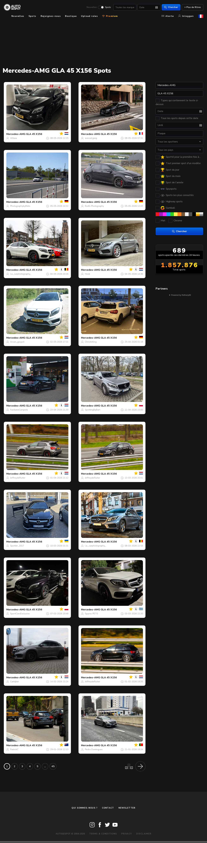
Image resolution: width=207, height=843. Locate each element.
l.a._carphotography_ (20, 273)
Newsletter (126, 808)
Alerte (168, 16)
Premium (110, 16)
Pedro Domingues (94, 749)
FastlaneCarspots (19, 409)
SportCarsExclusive (20, 613)
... (45, 766)
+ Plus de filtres (192, 7)
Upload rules (89, 16)
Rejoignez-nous (51, 16)
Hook (87, 273)
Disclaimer (143, 833)
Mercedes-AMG (15, 134)
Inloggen (186, 16)
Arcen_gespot (17, 341)
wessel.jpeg (91, 138)
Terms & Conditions (103, 833)
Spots (108, 7)
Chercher (171, 7)
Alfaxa (13, 138)
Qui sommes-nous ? (84, 808)
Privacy (126, 833)
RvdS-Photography (94, 206)
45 (53, 766)
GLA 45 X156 (34, 134)
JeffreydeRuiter (17, 477)
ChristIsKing (91, 341)
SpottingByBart (92, 409)
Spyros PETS (91, 613)
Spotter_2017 (17, 545)
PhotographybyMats (20, 206)
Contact (108, 808)
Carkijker (14, 681)
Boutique (71, 16)
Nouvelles (91, 7)
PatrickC (14, 749)
